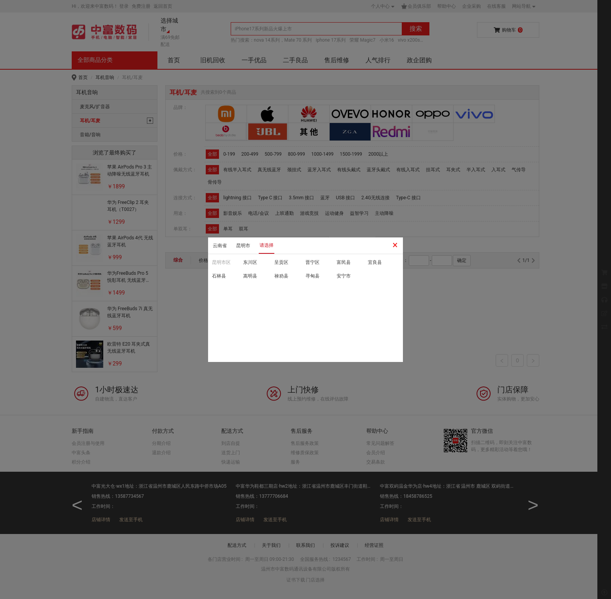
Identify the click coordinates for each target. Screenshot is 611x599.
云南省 (220, 245)
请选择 (267, 245)
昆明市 (243, 245)
